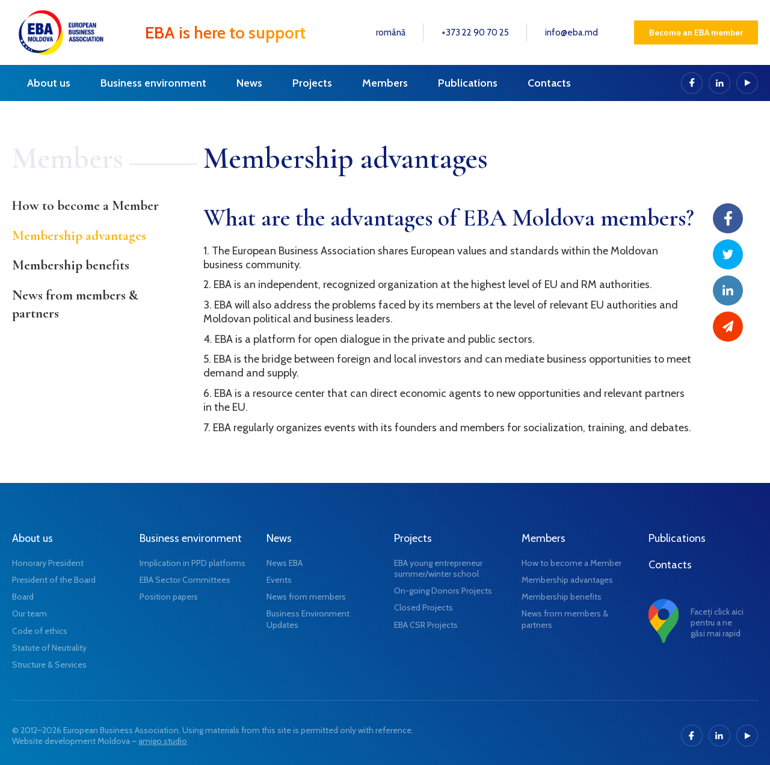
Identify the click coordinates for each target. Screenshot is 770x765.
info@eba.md (571, 32)
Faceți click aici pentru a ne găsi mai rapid (717, 622)
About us (48, 83)
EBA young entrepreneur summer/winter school (438, 568)
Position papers (169, 596)
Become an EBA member (696, 32)
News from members (306, 596)
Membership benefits (70, 265)
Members (385, 83)
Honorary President (48, 563)
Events (279, 579)
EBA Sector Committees (185, 579)
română (390, 32)
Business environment (153, 83)
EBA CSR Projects (426, 624)
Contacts (549, 83)
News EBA (284, 563)
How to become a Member (85, 205)
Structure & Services (49, 664)
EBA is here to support (225, 32)
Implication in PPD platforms (192, 563)
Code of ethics (39, 630)
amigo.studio (162, 741)
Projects (312, 83)
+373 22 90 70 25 (475, 32)
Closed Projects (423, 607)
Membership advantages (79, 235)
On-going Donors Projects (443, 590)
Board (23, 596)
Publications (467, 83)
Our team (29, 613)
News (249, 83)
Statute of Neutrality (49, 647)
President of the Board (54, 579)
